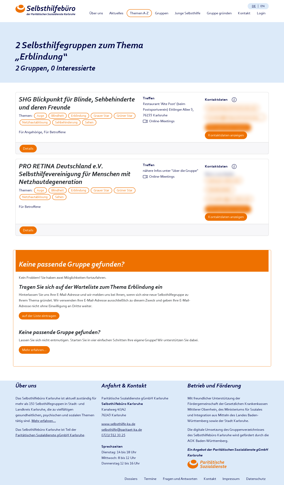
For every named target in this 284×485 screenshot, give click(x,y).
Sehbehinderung (66, 122)
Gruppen (161, 13)
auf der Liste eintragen (39, 315)
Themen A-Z (139, 13)
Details (28, 148)
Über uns (96, 13)
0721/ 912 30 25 (113, 435)
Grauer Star (101, 116)
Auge (40, 116)
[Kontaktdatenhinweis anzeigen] (234, 99)
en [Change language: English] (262, 6)
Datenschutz (255, 478)
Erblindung (78, 116)
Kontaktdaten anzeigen (226, 135)
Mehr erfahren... (34, 349)
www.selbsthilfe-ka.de (118, 424)
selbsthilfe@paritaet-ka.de (121, 429)
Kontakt (244, 13)
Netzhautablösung (35, 122)
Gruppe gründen (219, 13)
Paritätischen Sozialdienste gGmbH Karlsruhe (49, 435)
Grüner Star (125, 116)
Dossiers (131, 478)
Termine (150, 478)
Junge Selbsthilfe (187, 13)
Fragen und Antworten (180, 478)
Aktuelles (116, 13)
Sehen (89, 122)
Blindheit (57, 116)
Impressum (231, 478)
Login (261, 13)
